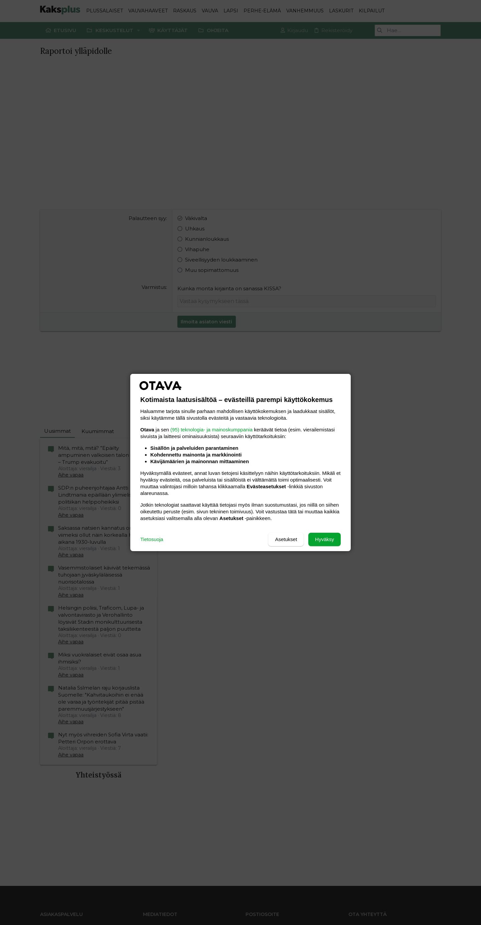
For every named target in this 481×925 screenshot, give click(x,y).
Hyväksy (324, 539)
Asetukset (286, 539)
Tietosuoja (151, 539)
